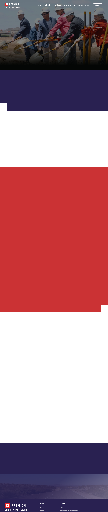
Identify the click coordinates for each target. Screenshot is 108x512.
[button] (97, 5)
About (42, 510)
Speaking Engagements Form (69, 510)
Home (42, 507)
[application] (41, 5)
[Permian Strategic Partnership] (12, 5)
